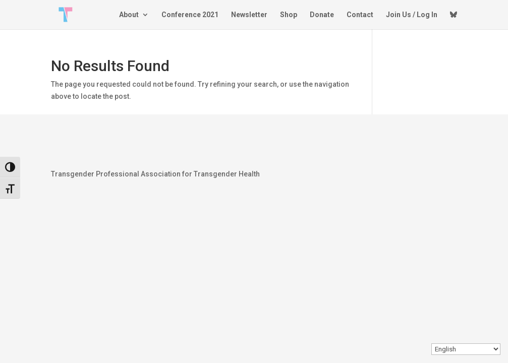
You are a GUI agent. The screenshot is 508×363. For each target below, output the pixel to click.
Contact (360, 15)
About (129, 15)
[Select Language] (465, 349)
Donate (322, 15)
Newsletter (249, 15)
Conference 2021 (189, 15)
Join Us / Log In (411, 15)
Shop (288, 15)
